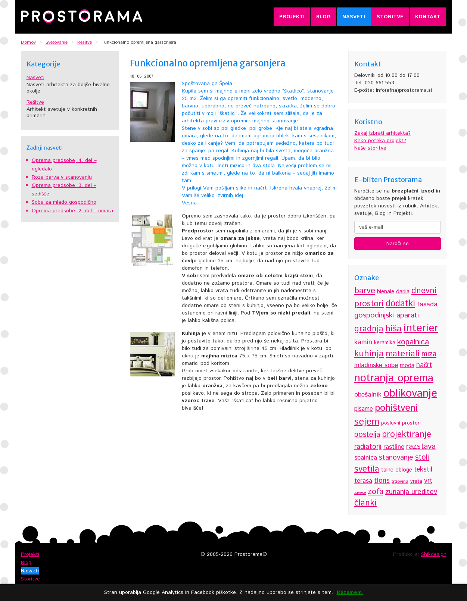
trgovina (400, 481)
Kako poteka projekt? (380, 140)
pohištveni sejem (386, 415)
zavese (360, 493)
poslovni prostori (401, 423)
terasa (363, 480)
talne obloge (396, 470)
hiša (393, 329)
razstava (421, 446)
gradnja (368, 329)
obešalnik (368, 395)
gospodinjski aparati (386, 315)
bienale (385, 291)
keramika (384, 343)
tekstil (423, 470)
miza (428, 354)
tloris (382, 481)
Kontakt (427, 17)
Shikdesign (433, 554)
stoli (422, 457)
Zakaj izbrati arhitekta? (382, 133)
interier (421, 328)
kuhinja (369, 353)
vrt (428, 481)
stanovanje (396, 458)
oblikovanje (410, 393)
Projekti (292, 17)
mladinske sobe (376, 365)
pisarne (363, 409)
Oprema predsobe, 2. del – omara (72, 211)
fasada (427, 304)
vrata (416, 481)
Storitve (390, 17)
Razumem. (350, 592)
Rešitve (35, 102)
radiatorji (368, 447)
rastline (393, 446)
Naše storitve (370, 148)
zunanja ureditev (411, 492)
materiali (403, 354)
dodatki (400, 303)
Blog (323, 17)
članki (365, 503)
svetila (366, 469)
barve (364, 291)
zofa (375, 491)
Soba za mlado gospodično (64, 202)
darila (403, 291)
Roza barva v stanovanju (62, 177)
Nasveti (353, 17)
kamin (363, 342)
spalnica (365, 457)
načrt (424, 365)
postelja (367, 434)
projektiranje (406, 434)
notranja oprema (393, 378)
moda (407, 365)
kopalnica (413, 342)
